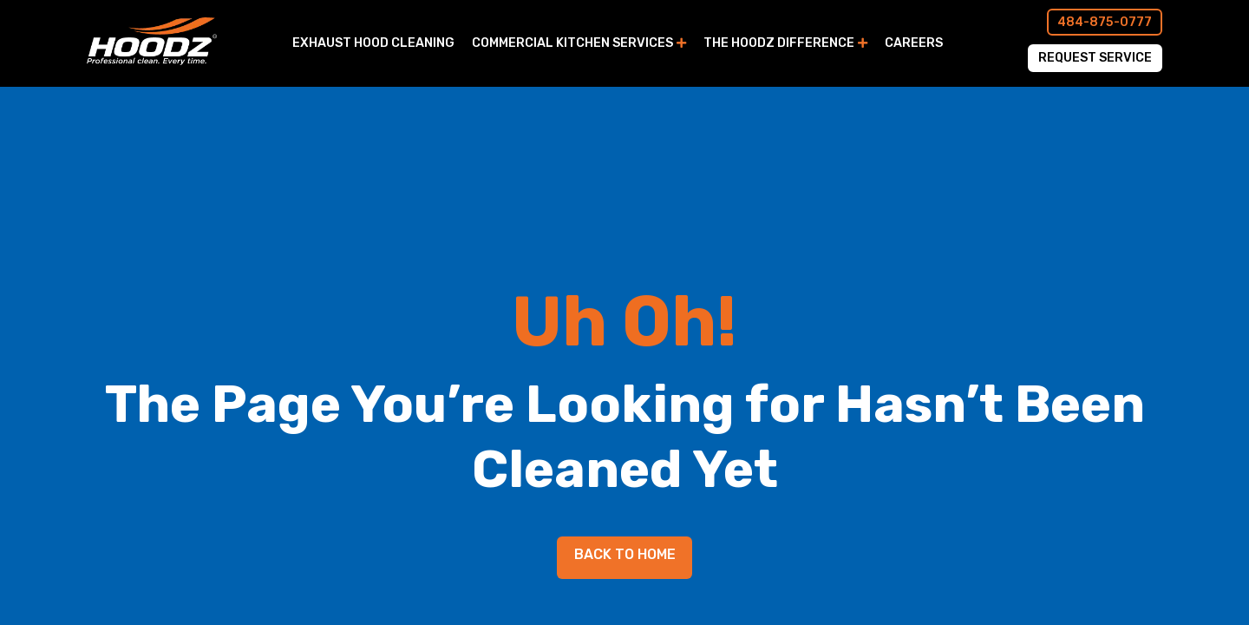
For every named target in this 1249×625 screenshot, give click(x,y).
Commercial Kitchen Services (572, 43)
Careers (914, 43)
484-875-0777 (1104, 22)
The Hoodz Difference (778, 43)
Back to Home (625, 554)
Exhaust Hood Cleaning (373, 43)
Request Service (1095, 57)
